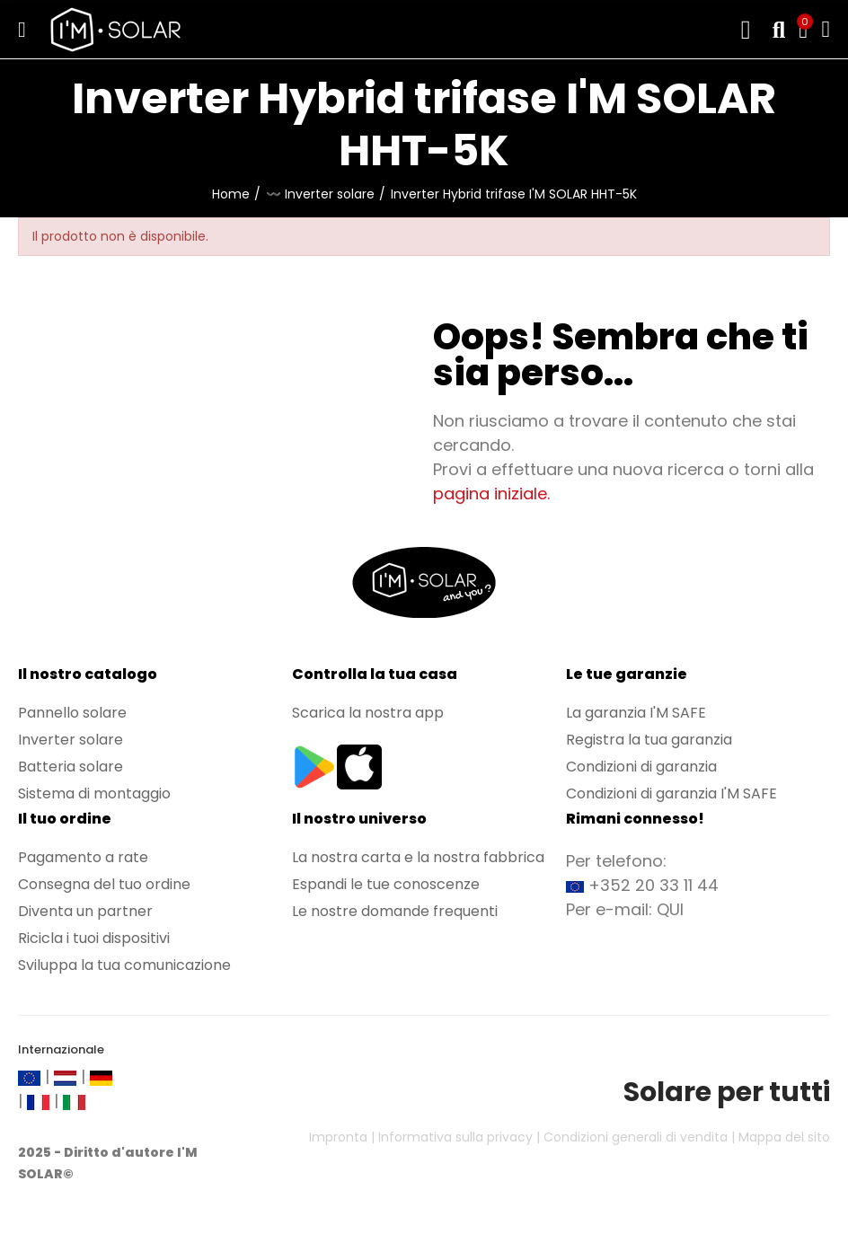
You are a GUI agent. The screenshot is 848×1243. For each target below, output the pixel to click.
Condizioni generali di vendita (635, 1137)
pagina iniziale (490, 493)
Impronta (338, 1137)
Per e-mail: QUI (625, 909)
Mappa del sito (784, 1137)
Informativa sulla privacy (455, 1137)
